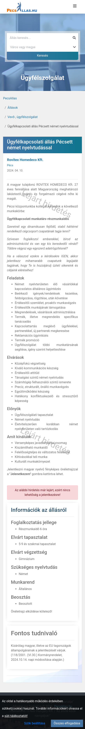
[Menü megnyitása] (75, 6)
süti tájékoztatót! (16, 716)
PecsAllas (10, 98)
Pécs (10, 165)
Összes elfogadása (67, 723)
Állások (13, 107)
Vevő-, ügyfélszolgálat (23, 117)
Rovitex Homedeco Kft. (25, 160)
